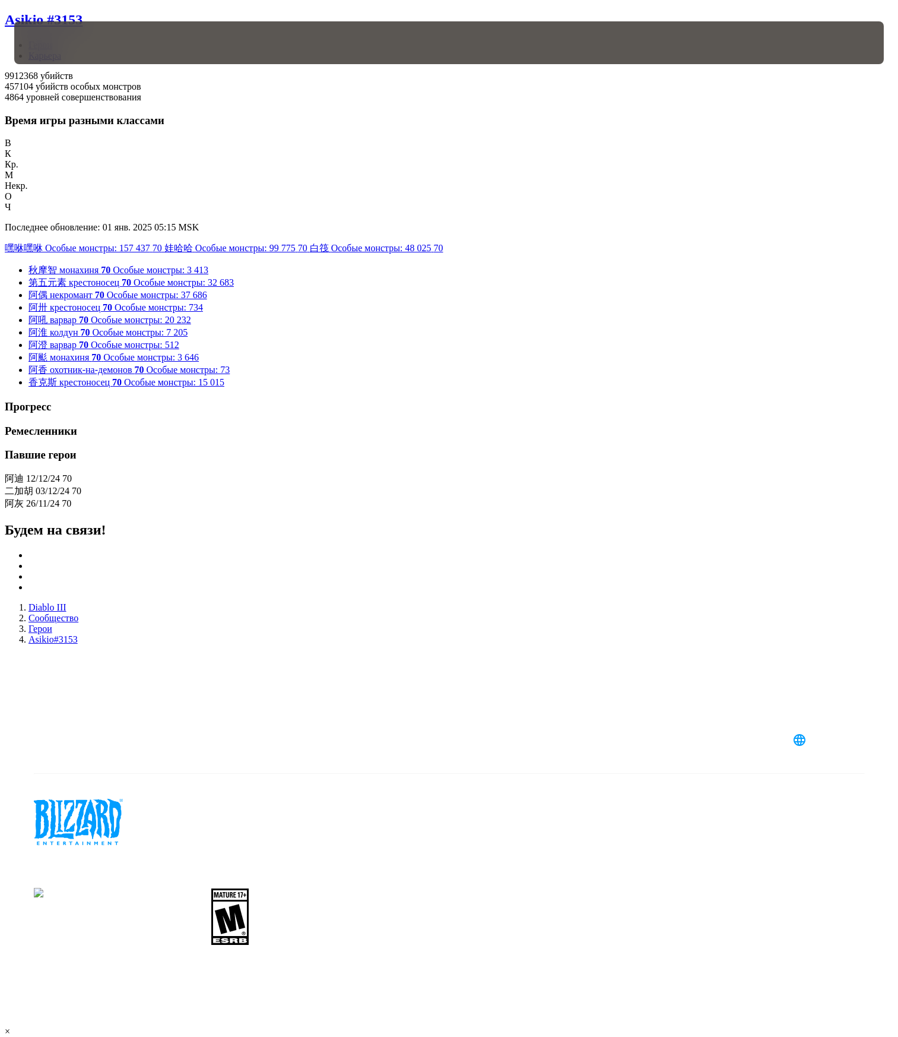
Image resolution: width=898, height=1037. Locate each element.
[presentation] (58, 42)
